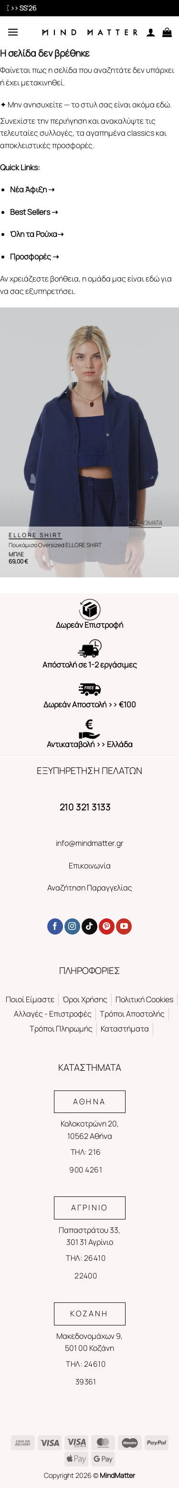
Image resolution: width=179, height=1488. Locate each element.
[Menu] (13, 32)
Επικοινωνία (90, 865)
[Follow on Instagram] (72, 926)
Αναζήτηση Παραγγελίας (89, 887)
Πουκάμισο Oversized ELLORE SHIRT (55, 545)
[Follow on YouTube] (124, 926)
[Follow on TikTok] (89, 926)
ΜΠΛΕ (16, 554)
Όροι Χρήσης (85, 999)
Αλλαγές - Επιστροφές (53, 1013)
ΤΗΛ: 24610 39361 (85, 1373)
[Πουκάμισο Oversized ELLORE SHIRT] (89, 442)
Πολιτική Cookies (144, 999)
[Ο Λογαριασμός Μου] (151, 32)
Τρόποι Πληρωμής (61, 1028)
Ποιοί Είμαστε (30, 999)
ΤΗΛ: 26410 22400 (85, 1267)
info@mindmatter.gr (90, 843)
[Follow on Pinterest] (107, 926)
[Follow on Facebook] (55, 926)
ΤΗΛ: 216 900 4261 (85, 1161)
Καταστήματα (125, 1028)
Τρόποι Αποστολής (132, 1013)
